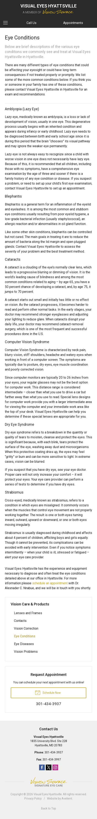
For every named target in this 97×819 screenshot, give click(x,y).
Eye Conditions (24, 636)
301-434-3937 (54, 752)
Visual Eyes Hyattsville (48, 794)
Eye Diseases (24, 644)
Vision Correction (26, 628)
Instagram (55, 767)
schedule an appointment (50, 583)
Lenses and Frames (28, 613)
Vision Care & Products (30, 604)
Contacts (20, 621)
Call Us (31, 23)
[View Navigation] (7, 23)
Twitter (48, 767)
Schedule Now (48, 692)
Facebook (42, 767)
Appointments (73, 23)
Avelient (67, 798)
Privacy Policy (33, 798)
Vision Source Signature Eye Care (48, 782)
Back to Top (48, 808)
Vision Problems (26, 652)
